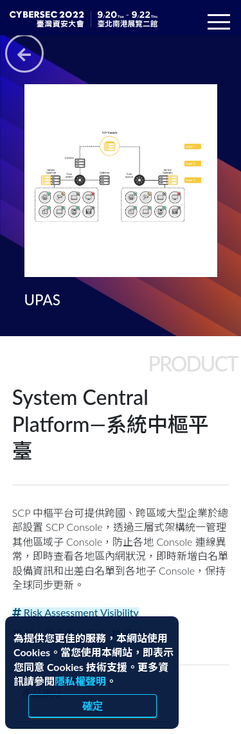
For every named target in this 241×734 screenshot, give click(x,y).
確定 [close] (92, 706)
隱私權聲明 (80, 681)
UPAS (42, 300)
